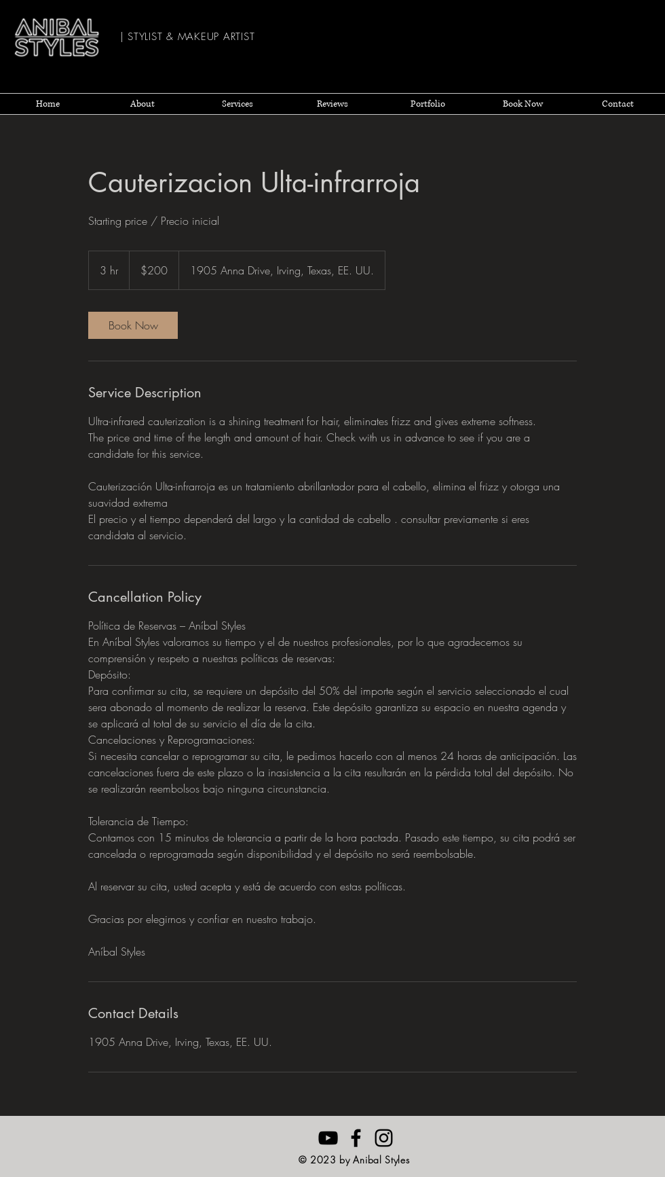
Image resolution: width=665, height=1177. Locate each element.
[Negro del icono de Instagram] (384, 1138)
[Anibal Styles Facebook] (356, 1138)
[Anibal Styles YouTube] (328, 1138)
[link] (133, 325)
